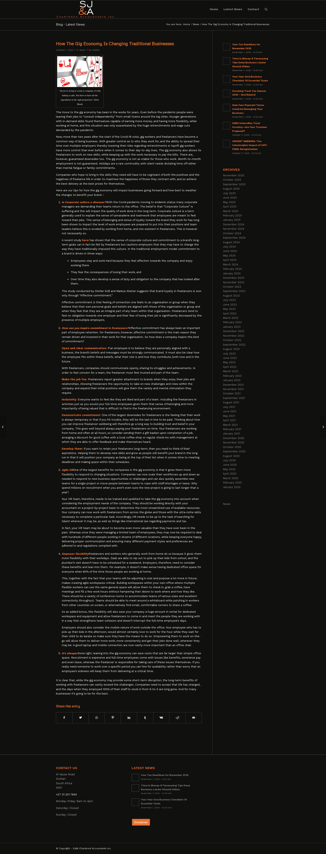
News (82, 50)
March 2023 (230, 317)
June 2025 (230, 197)
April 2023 (229, 313)
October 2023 (232, 286)
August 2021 (231, 402)
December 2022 (233, 331)
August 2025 (231, 188)
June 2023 (230, 304)
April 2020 (229, 473)
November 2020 (233, 442)
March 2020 (230, 478)
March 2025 (230, 211)
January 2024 (232, 273)
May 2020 (229, 469)
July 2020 (229, 460)
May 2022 (229, 362)
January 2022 (232, 380)
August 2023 (231, 295)
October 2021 (232, 393)
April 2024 (229, 259)
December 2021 (233, 384)
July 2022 (229, 353)
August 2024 (231, 242)
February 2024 (232, 268)
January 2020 (232, 487)
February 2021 (232, 429)
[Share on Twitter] (81, 717)
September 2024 (234, 237)
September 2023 (234, 291)
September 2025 (234, 184)
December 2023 (233, 277)
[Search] (266, 9)
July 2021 (229, 407)
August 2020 (231, 456)
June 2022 (230, 358)
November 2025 (233, 175)
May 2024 (229, 255)
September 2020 (234, 451)
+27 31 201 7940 (66, 794)
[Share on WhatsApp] (97, 717)
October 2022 (232, 340)
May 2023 (229, 308)
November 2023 (233, 282)
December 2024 (233, 224)
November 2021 (233, 389)
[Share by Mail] (194, 717)
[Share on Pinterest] (113, 717)
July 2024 (229, 246)
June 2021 (229, 411)
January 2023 (232, 326)
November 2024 (233, 228)
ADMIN (95, 50)
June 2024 (230, 251)
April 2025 (229, 206)
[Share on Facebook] (64, 717)
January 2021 (231, 433)
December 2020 (233, 438)
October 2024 (232, 233)
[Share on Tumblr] (145, 717)
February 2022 (232, 375)
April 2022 (229, 366)
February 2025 (232, 215)
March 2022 (230, 371)
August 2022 (231, 349)
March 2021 (230, 424)
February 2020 (232, 482)
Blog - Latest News (70, 24)
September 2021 (234, 398)
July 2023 (229, 300)
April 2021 (229, 420)
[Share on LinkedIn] (129, 717)
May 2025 (229, 202)
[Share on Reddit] (177, 717)
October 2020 (232, 447)
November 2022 (233, 335)
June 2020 (230, 464)
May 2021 (229, 415)
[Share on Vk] (161, 717)
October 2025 (232, 179)
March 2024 (230, 264)
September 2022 (234, 344)
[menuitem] (214, 9)
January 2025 (232, 219)
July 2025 (229, 193)
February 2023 (232, 322)
